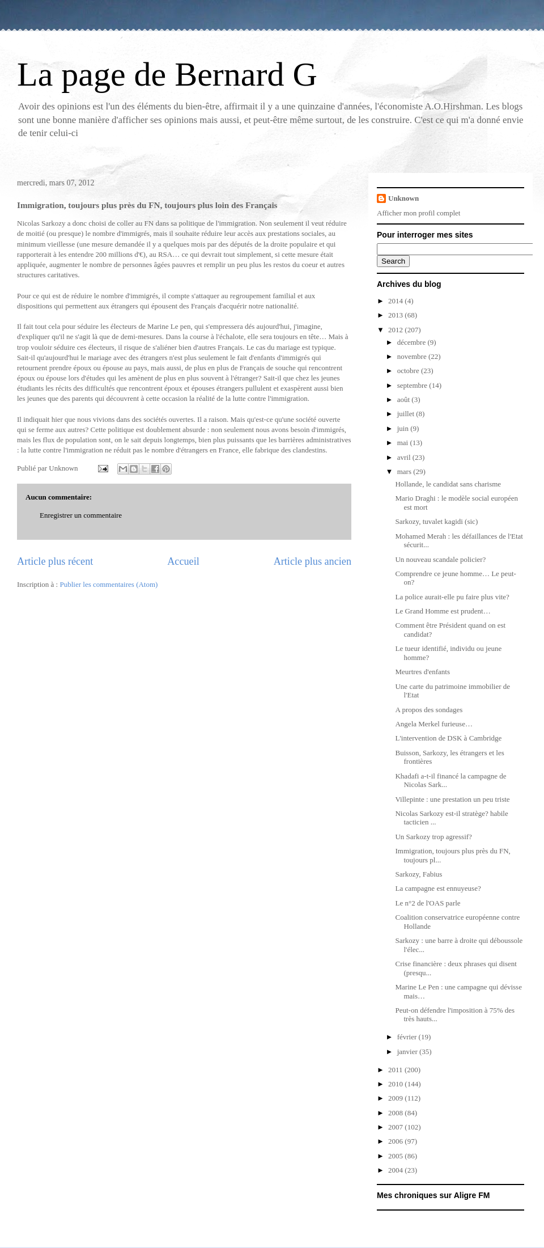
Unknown (403, 198)
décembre (412, 342)
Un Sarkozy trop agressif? (433, 836)
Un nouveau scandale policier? (440, 559)
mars (405, 471)
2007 (396, 1127)
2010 (396, 1084)
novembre (412, 356)
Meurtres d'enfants (422, 671)
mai (403, 442)
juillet (406, 413)
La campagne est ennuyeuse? (438, 888)
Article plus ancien (312, 561)
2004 (396, 1170)
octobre (409, 370)
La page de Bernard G (167, 74)
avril (405, 457)
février (408, 1037)
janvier (408, 1051)
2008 (396, 1113)
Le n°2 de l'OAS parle (427, 903)
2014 (396, 301)
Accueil (183, 561)
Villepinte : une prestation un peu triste (452, 799)
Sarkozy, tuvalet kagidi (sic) (436, 521)
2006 (396, 1141)
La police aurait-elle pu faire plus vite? (452, 597)
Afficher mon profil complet (418, 213)
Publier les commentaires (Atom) (109, 584)
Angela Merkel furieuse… (433, 724)
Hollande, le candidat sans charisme (448, 484)
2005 (396, 1156)
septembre (413, 385)
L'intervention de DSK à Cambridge (448, 738)
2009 (396, 1098)
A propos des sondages (428, 709)
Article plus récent (55, 561)
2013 (396, 315)
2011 (396, 1069)
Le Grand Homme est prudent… (442, 611)
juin (403, 428)
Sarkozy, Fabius (418, 874)
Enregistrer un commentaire (81, 515)
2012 (396, 329)
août (404, 399)
